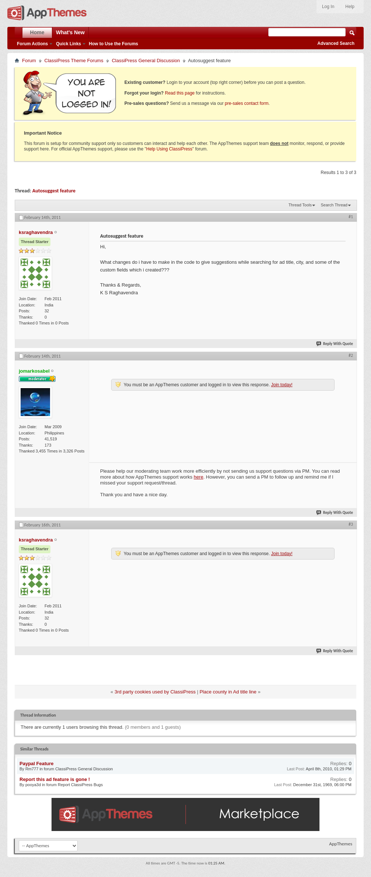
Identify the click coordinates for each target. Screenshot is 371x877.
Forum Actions (32, 43)
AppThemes (340, 843)
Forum (29, 60)
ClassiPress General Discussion (146, 60)
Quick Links (68, 43)
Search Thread (334, 205)
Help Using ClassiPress (169, 149)
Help (349, 6)
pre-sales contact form (247, 103)
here (198, 477)
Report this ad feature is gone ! (55, 779)
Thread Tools (300, 205)
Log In (328, 6)
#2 (351, 355)
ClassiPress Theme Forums (74, 60)
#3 (351, 524)
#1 (351, 216)
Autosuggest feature (53, 191)
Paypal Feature (37, 763)
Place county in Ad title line (228, 692)
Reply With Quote (335, 343)
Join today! (281, 384)
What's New (70, 32)
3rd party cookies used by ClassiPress (154, 692)
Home (37, 32)
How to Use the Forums (113, 43)
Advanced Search (335, 43)
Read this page (180, 93)
